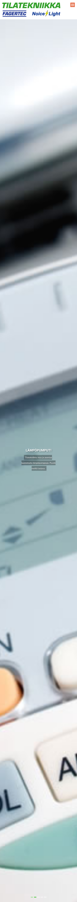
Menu (72, 5)
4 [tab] (42, 897)
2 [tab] (35, 897)
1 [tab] (32, 897)
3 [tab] (38, 897)
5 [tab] (45, 897)
